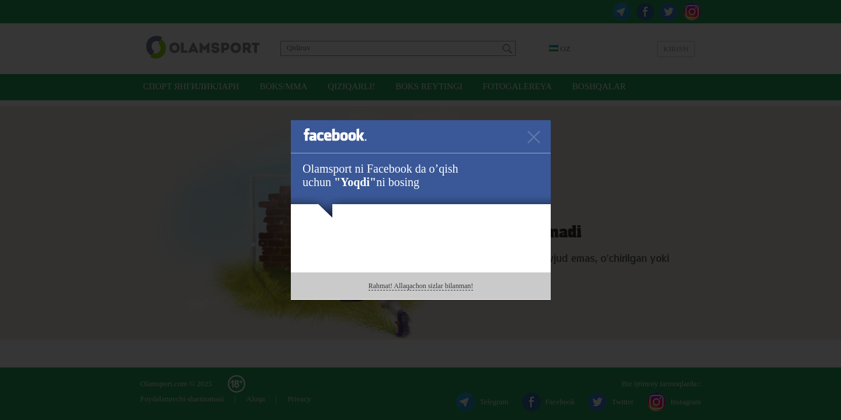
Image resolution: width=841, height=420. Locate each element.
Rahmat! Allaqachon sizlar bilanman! (421, 286)
